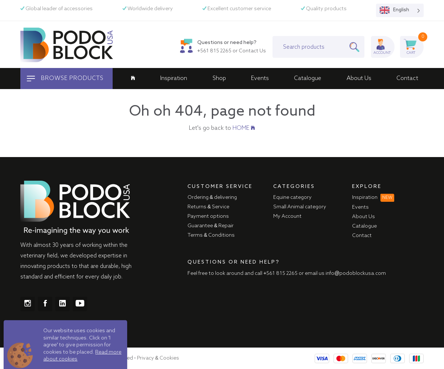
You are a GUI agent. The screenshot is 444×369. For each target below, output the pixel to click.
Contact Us (252, 50)
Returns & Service (208, 206)
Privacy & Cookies (158, 358)
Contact (407, 78)
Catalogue (307, 78)
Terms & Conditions (211, 235)
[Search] (357, 46)
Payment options (208, 216)
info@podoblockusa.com (356, 273)
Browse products (64, 78)
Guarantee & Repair (210, 225)
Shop (219, 78)
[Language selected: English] (400, 10)
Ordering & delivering (212, 197)
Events (260, 78)
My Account (287, 216)
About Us (359, 78)
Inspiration (173, 78)
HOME (244, 128)
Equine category (292, 197)
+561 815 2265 (214, 50)
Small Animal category (299, 206)
